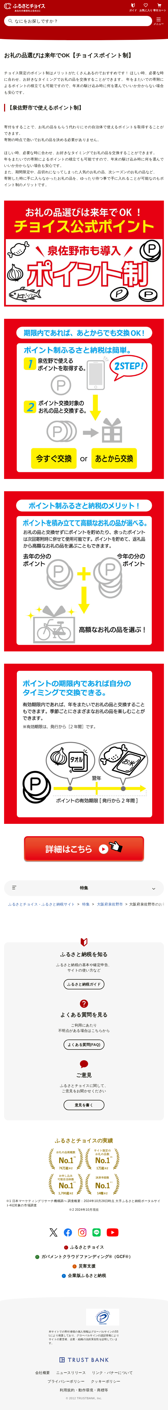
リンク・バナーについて (112, 1373)
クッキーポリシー (106, 1381)
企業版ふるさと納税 (87, 1275)
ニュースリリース (71, 1373)
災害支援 (87, 1266)
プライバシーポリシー (66, 1381)
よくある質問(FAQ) (84, 1045)
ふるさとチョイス (87, 1247)
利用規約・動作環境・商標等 (84, 1390)
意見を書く (84, 1105)
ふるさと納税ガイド (84, 984)
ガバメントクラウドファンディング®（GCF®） (87, 1256)
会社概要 (42, 1373)
